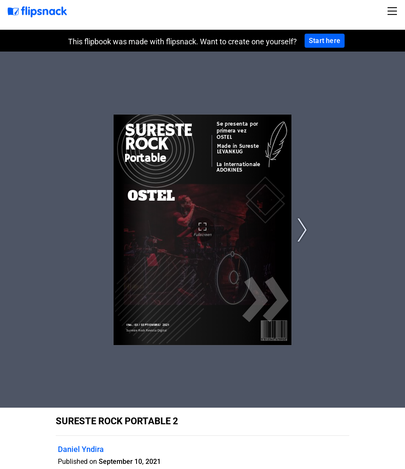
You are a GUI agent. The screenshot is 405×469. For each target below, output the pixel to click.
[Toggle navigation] (393, 11)
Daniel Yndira (81, 449)
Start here (324, 41)
